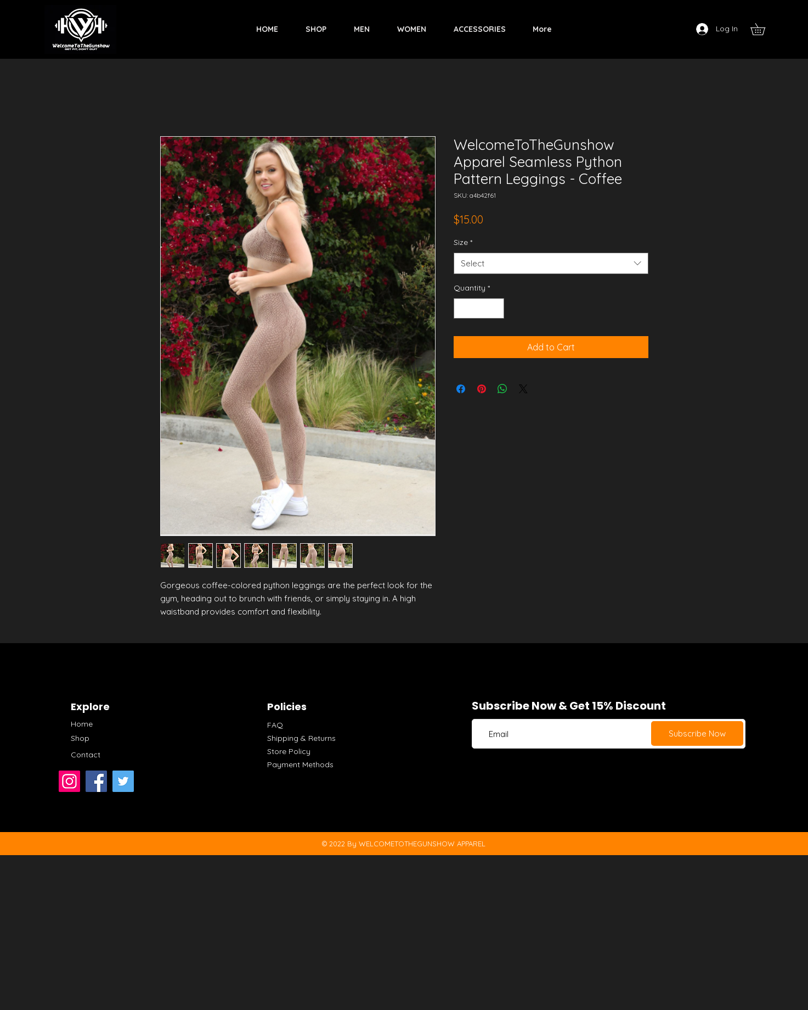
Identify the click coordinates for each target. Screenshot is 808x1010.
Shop (80, 738)
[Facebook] (96, 781)
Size (463, 242)
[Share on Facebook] (460, 388)
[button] (763, 29)
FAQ (275, 725)
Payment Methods (300, 764)
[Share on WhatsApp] (502, 388)
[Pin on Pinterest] (481, 388)
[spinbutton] (479, 308)
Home (82, 724)
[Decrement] (462, 308)
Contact (87, 755)
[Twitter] (123, 781)
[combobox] (551, 263)
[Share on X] (523, 388)
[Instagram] (69, 781)
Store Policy (290, 751)
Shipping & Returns (301, 738)
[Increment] (495, 308)
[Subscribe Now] (697, 733)
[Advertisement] (329, 932)
